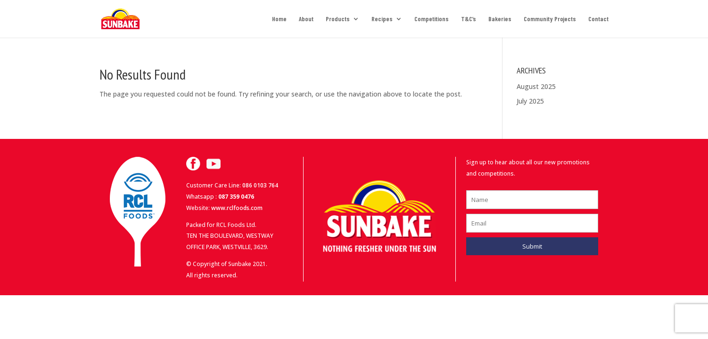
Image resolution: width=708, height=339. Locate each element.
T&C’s (468, 19)
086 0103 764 (260, 185)
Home (279, 19)
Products (338, 19)
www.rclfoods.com (237, 208)
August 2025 (536, 86)
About (306, 19)
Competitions (431, 19)
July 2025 (530, 101)
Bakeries (499, 19)
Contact (598, 19)
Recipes (382, 19)
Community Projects (550, 19)
